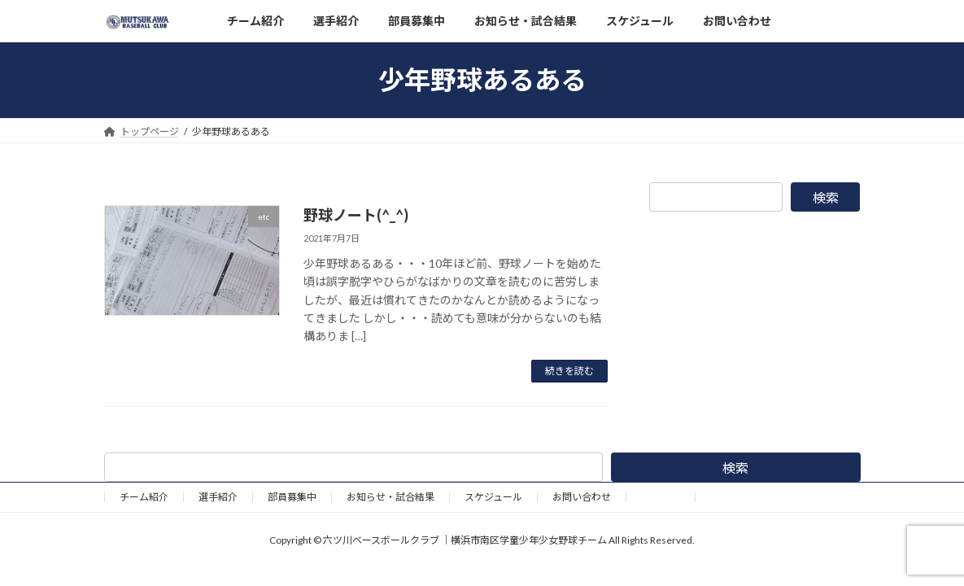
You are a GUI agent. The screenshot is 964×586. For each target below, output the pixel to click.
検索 (826, 197)
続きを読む (569, 371)
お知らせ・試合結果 (390, 497)
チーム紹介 (144, 497)
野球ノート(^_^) (355, 215)
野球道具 (660, 497)
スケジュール (493, 497)
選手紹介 (218, 497)
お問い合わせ (581, 497)
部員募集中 (292, 497)
